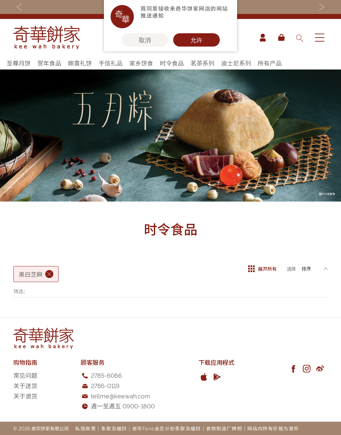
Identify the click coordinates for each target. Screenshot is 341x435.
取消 (145, 40)
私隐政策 (85, 428)
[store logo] (46, 38)
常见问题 (25, 375)
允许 (196, 40)
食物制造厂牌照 (224, 428)
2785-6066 (106, 375)
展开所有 (262, 268)
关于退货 (25, 395)
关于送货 (25, 385)
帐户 (262, 38)
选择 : (292, 268)
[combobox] (299, 37)
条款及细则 (114, 428)
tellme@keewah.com (120, 395)
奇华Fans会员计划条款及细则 (166, 428)
